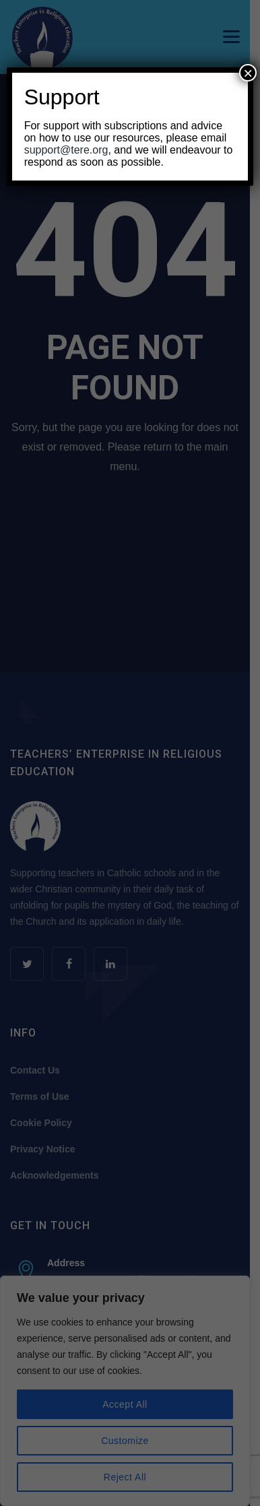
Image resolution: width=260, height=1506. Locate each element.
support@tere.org (66, 150)
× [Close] (248, 72)
